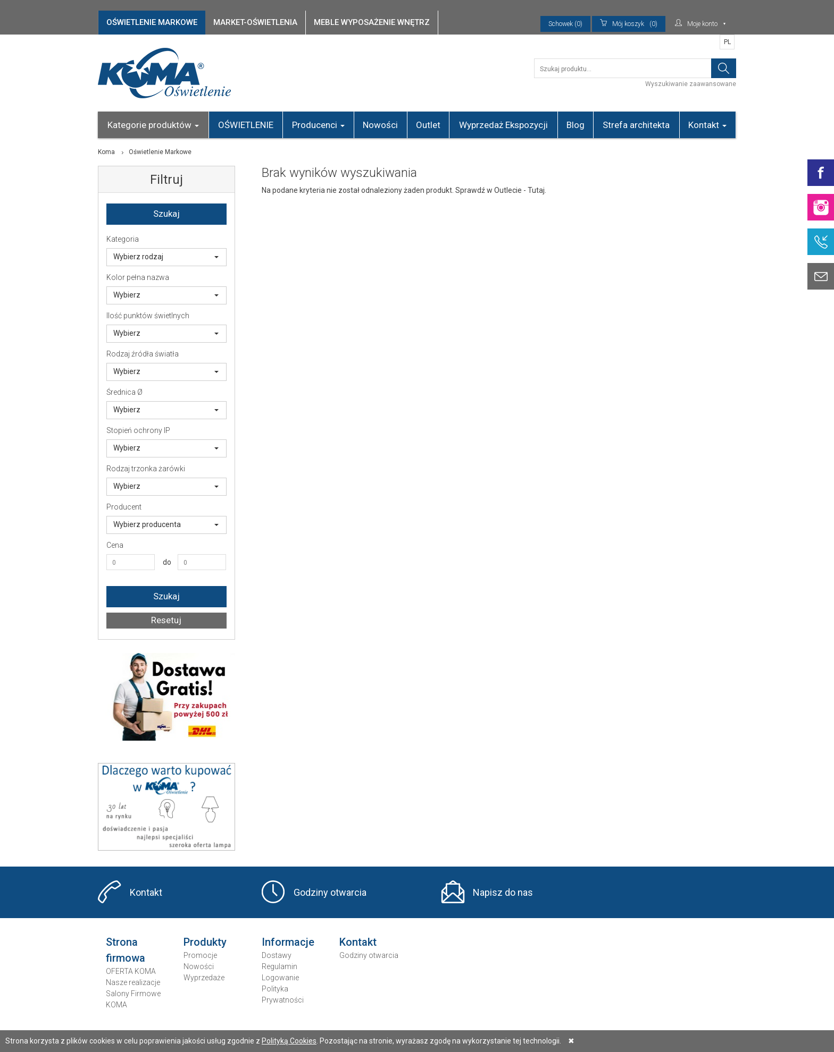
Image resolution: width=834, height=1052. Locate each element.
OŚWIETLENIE (245, 125)
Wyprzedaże (204, 977)
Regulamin (279, 966)
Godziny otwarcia (330, 892)
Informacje (288, 942)
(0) (628, 24)
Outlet (428, 125)
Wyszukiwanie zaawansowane (690, 84)
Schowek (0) (565, 24)
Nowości (380, 125)
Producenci (318, 125)
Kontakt (707, 125)
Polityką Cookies (289, 1041)
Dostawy (276, 955)
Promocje (200, 955)
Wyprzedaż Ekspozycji (503, 125)
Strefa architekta (636, 125)
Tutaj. (537, 190)
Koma (106, 152)
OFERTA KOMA (131, 971)
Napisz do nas (503, 892)
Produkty (205, 942)
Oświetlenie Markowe (160, 152)
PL (727, 42)
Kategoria (122, 239)
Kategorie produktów (153, 125)
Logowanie (280, 977)
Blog (575, 125)
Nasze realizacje (133, 982)
